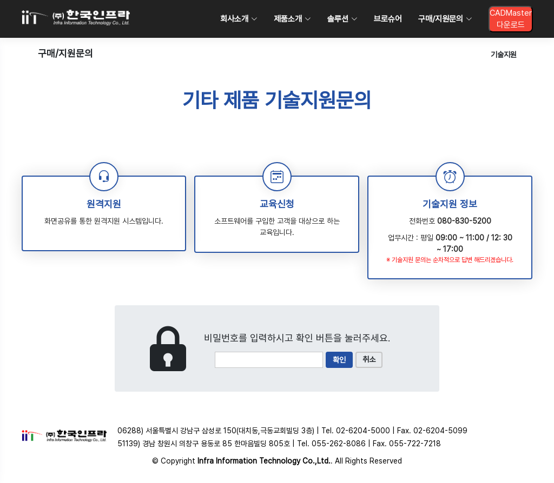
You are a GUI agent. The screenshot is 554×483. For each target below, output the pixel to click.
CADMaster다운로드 (511, 19)
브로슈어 (388, 19)
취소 (368, 359)
